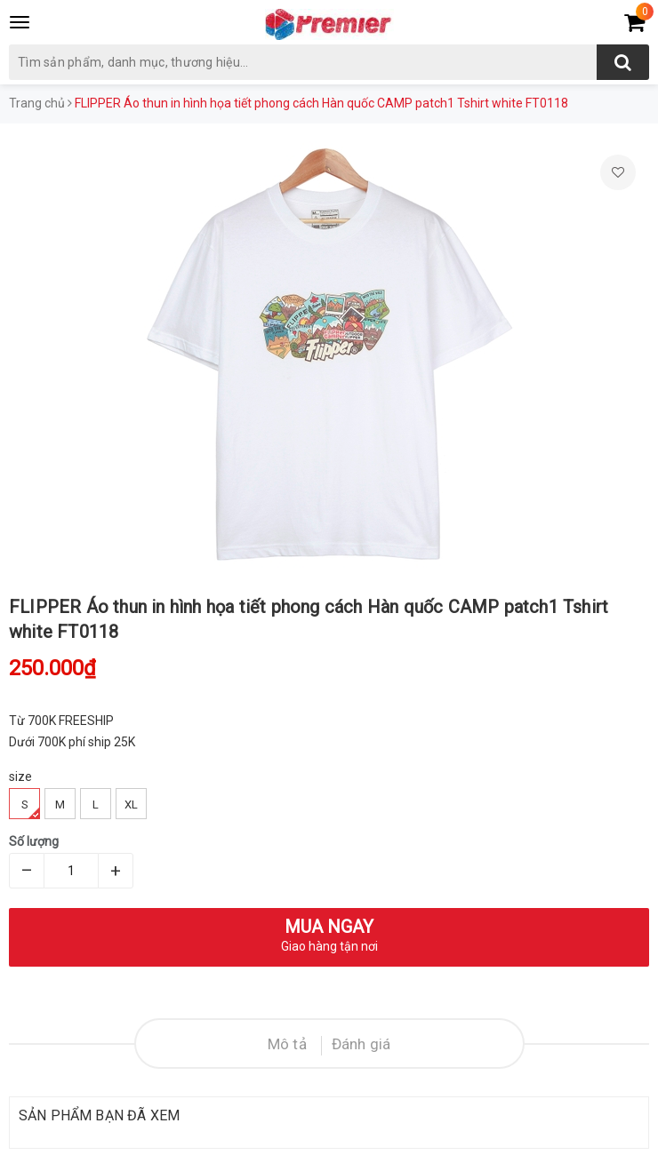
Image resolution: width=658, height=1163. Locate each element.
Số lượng (34, 841)
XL (131, 804)
